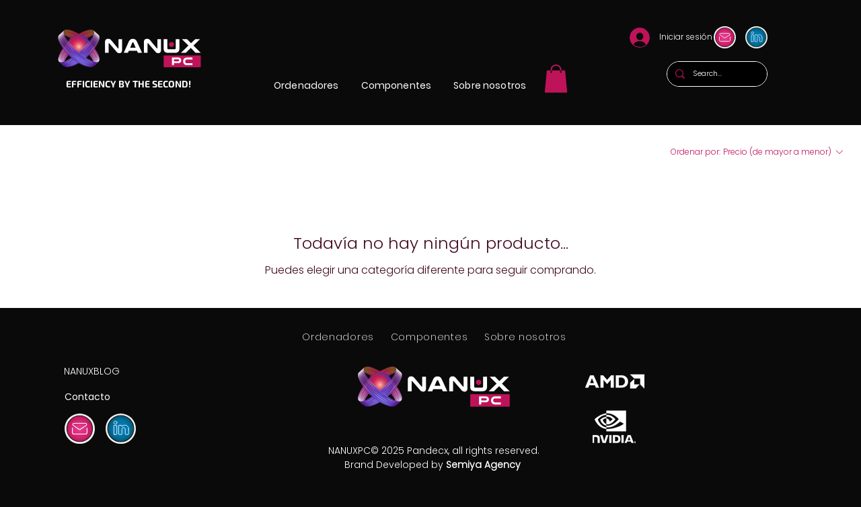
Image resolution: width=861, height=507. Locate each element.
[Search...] (716, 74)
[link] (556, 79)
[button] (306, 86)
